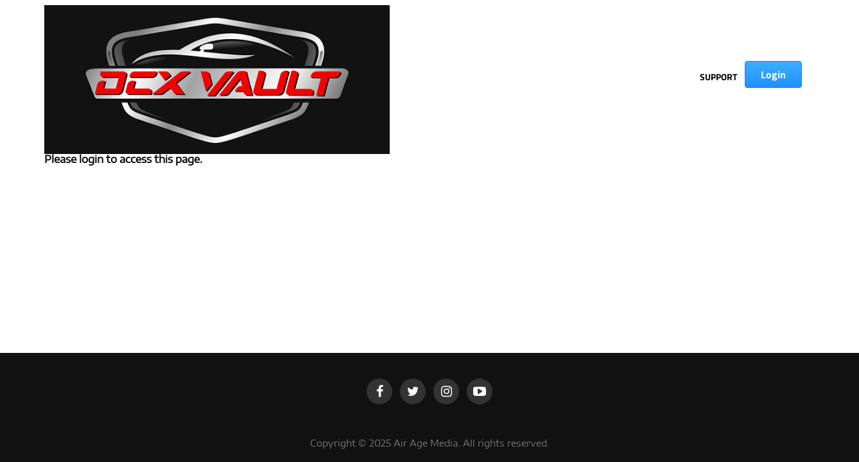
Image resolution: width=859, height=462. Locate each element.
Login (773, 74)
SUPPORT (718, 76)
